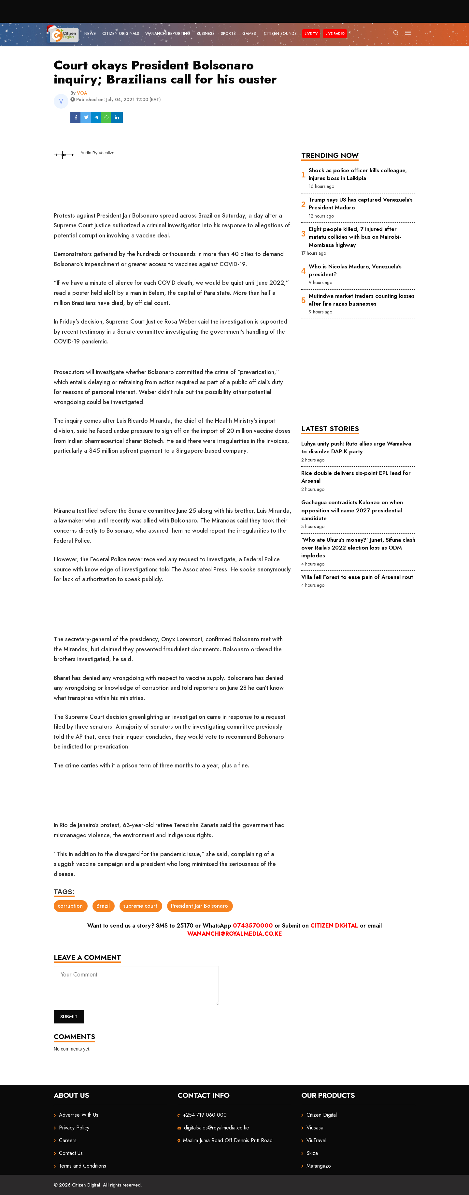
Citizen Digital (334, 925)
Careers (68, 1140)
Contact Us (71, 1153)
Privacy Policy (74, 1127)
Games (249, 34)
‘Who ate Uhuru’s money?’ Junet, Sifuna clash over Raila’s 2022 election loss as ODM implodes (358, 548)
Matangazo (318, 1166)
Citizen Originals (120, 34)
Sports (228, 34)
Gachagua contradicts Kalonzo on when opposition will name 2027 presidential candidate (352, 510)
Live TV (311, 33)
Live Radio (335, 33)
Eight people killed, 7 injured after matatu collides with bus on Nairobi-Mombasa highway (355, 237)
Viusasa (314, 1127)
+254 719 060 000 (205, 1115)
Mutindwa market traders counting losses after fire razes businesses (362, 300)
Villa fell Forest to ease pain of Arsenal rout (357, 577)
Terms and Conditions (82, 1166)
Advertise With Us (78, 1115)
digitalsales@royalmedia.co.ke (216, 1127)
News (90, 34)
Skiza (312, 1153)
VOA (82, 93)
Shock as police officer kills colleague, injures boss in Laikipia (358, 174)
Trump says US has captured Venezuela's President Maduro (361, 203)
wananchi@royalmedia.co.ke (234, 934)
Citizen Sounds (280, 34)
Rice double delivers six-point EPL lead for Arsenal (356, 477)
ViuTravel (316, 1140)
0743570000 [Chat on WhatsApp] (253, 925)
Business (206, 34)
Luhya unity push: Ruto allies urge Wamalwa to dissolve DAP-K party (356, 447)
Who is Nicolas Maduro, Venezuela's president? (355, 270)
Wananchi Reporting (167, 34)
